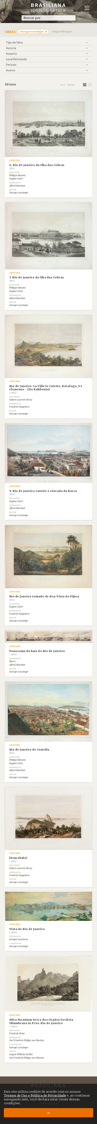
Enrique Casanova (18, 939)
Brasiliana (48, 7)
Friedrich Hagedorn (19, 406)
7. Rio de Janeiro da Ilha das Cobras (36, 279)
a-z (62, 84)
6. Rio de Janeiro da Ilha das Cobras (36, 166)
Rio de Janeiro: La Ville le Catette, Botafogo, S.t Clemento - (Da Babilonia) (45, 389)
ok (48, 1112)
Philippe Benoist (17, 175)
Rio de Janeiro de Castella (29, 751)
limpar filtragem (62, 31)
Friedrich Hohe (17, 1033)
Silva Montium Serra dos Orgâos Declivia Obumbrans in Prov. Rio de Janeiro (41, 1023)
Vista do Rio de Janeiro (27, 930)
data (71, 84)
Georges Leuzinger (32, 31)
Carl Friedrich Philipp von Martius (26, 1040)
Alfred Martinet (17, 185)
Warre (12, 661)
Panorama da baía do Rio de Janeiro (37, 652)
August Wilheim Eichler (21, 1054)
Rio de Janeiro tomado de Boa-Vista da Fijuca (44, 598)
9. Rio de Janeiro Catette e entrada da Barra (43, 492)
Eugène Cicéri (16, 178)
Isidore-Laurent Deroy (20, 399)
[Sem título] (18, 859)
